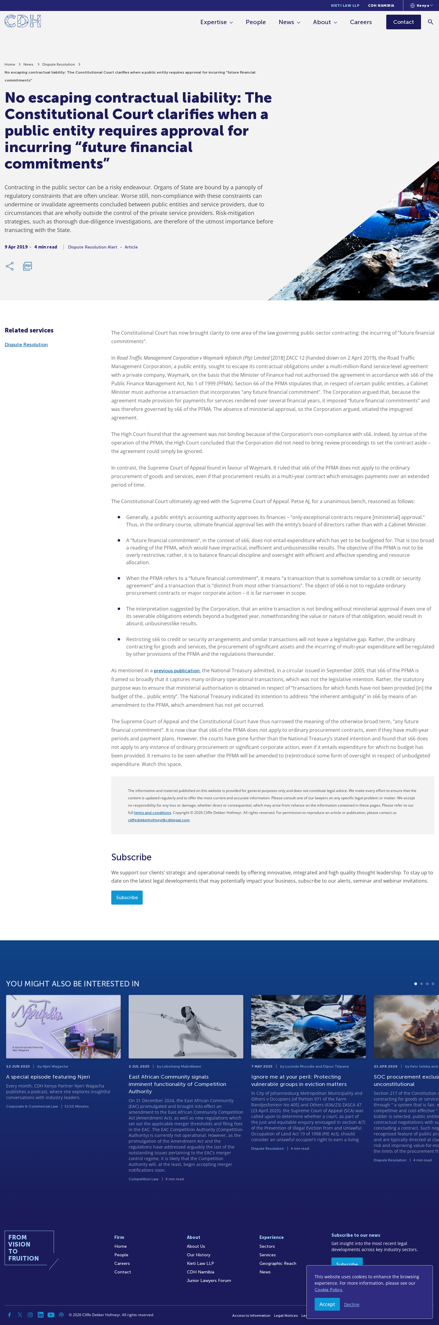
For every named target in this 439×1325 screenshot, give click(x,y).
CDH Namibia (381, 5)
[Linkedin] (40, 1315)
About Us (196, 1246)
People (256, 22)
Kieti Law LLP (345, 5)
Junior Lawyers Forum (209, 1280)
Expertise (214, 22)
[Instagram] (30, 1315)
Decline (351, 1304)
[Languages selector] (421, 5)
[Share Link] (10, 267)
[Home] (23, 22)
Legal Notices (286, 1315)
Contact (122, 1272)
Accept (327, 1304)
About (323, 22)
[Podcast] (61, 1315)
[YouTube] (51, 1315)
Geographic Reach (277, 1263)
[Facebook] (9, 1315)
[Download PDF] (27, 267)
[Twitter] (20, 1315)
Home (10, 65)
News (287, 22)
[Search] (431, 21)
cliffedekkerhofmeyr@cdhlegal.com (159, 820)
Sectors (267, 1246)
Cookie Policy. (329, 1289)
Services (267, 1255)
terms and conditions (152, 813)
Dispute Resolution (58, 65)
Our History (198, 1255)
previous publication (177, 670)
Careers (362, 22)
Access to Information (251, 1315)
